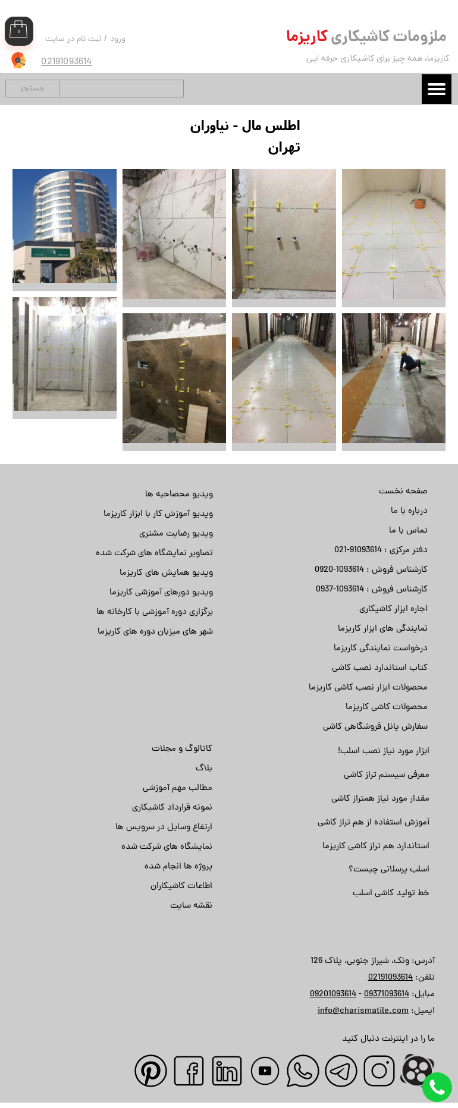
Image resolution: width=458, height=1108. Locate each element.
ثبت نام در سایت (73, 39)
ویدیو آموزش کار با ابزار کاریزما (158, 514)
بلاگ (204, 769)
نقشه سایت (191, 906)
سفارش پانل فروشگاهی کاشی (375, 727)
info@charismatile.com (363, 1011)
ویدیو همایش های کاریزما (166, 573)
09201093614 (333, 995)
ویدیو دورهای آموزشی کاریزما (161, 593)
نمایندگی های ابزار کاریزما (383, 629)
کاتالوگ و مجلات (182, 749)
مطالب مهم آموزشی (177, 788)
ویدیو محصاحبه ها (179, 495)
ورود (118, 39)
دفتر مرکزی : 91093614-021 (381, 551)
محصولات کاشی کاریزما (387, 707)
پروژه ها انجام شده (178, 867)
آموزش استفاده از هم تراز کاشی (373, 823)
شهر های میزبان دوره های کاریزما (155, 632)
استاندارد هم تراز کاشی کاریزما (375, 847)
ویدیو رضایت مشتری (176, 534)
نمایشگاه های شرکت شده (166, 847)
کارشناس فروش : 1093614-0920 (371, 570)
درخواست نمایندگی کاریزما (381, 649)
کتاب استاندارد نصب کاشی (380, 668)
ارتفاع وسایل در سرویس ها (163, 828)
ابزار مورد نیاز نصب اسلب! (383, 751)
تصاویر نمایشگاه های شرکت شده (154, 554)
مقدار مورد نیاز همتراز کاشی (380, 799)
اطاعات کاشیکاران (181, 886)
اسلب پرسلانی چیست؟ (389, 870)
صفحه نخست (403, 492)
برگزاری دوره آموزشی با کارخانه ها (154, 612)
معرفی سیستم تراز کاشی (386, 775)
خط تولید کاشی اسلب (391, 894)
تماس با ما (408, 531)
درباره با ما (409, 511)
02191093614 (390, 978)
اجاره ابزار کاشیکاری (393, 609)
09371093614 (386, 995)
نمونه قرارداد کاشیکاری (172, 808)
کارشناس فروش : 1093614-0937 (372, 590)
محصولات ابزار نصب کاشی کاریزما (368, 688)
